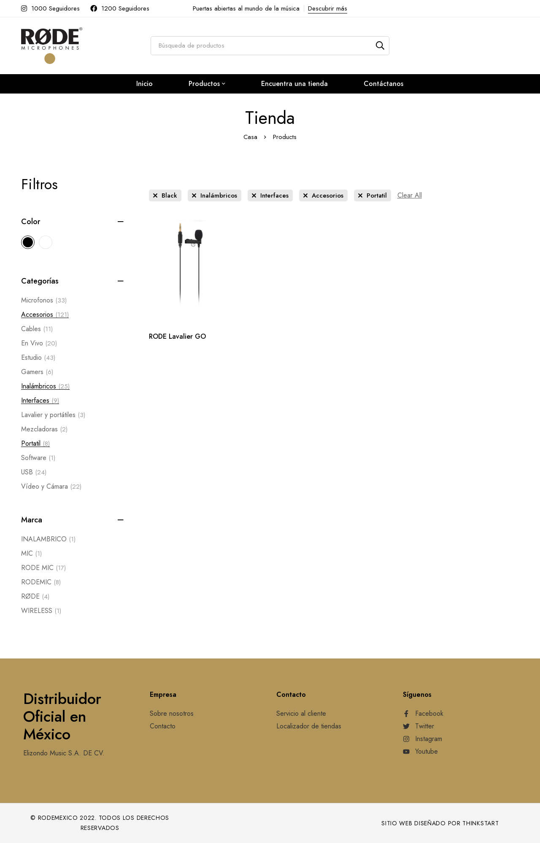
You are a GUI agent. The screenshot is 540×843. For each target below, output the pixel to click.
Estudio (38, 357)
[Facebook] (423, 713)
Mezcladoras (44, 429)
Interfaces (40, 400)
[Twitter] (418, 726)
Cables (37, 329)
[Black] (28, 242)
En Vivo (39, 343)
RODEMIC (41, 582)
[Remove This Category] (214, 195)
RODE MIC (43, 567)
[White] (45, 242)
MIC (31, 553)
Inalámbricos (45, 386)
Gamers (37, 372)
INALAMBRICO (48, 539)
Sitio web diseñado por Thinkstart (440, 823)
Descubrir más (327, 8)
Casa (250, 137)
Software (38, 457)
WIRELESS (41, 610)
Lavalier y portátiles (53, 414)
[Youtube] (420, 751)
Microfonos (44, 300)
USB (33, 472)
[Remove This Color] (165, 195)
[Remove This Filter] (409, 195)
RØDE (35, 596)
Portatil (35, 443)
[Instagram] (422, 739)
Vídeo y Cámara (51, 486)
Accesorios (45, 314)
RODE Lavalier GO (177, 336)
